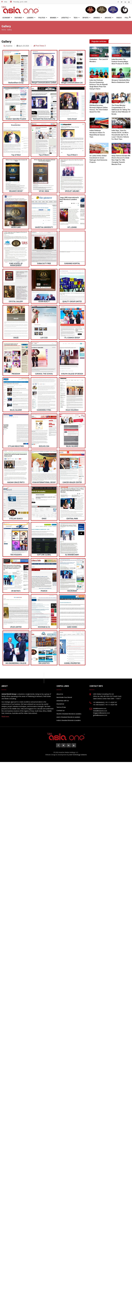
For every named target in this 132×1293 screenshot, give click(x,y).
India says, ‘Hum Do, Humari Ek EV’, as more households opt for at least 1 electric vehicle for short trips (120, 135)
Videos (119, 18)
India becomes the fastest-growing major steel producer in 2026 (120, 61)
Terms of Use (61, 707)
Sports (85, 18)
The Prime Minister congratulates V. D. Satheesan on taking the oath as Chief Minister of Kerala (121, 109)
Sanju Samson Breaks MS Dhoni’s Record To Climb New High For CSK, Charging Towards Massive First (121, 160)
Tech (75, 18)
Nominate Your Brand (64, 697)
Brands (53, 18)
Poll (127, 18)
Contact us (60, 711)
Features (18, 18)
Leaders (30, 18)
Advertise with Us (63, 701)
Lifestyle (65, 18)
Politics (41, 18)
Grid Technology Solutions (78, 755)
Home (4, 30)
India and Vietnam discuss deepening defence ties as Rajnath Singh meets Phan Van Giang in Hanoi (99, 84)
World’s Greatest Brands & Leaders (69, 714)
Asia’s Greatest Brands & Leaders (68, 717)
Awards (96, 18)
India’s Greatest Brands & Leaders (69, 720)
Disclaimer (60, 704)
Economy (6, 18)
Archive (108, 18)
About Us (60, 694)
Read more (5, 716)
